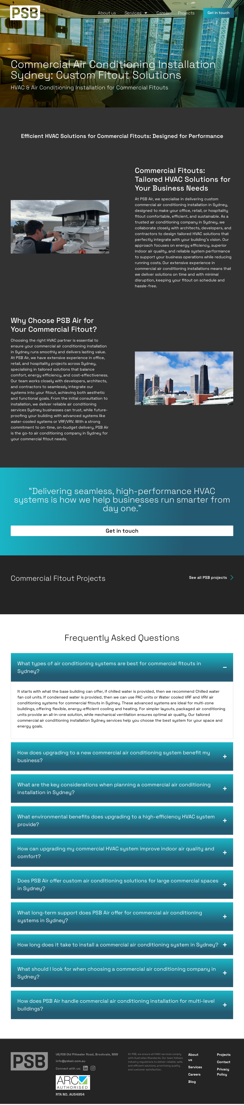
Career (159, 13)
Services (132, 13)
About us (103, 13)
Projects (182, 13)
